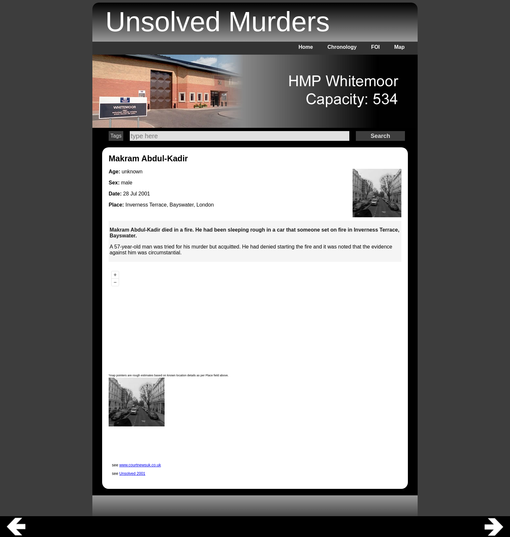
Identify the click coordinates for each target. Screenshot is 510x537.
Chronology (342, 47)
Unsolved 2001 (132, 473)
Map (399, 47)
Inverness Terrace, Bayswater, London (170, 205)
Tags (116, 136)
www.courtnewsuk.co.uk (140, 465)
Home (306, 47)
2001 (144, 193)
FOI (375, 47)
